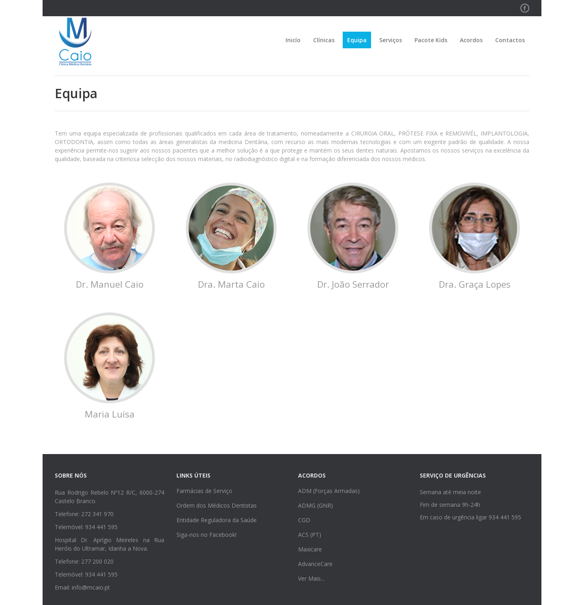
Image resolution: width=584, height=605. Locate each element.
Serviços (390, 40)
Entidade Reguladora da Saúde (216, 520)
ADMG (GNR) (315, 505)
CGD (304, 520)
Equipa (357, 40)
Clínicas (324, 40)
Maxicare (310, 549)
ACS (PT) (309, 534)
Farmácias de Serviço (204, 491)
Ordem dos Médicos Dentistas (216, 505)
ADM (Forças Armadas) (329, 491)
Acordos (471, 40)
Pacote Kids (430, 40)
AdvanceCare (315, 564)
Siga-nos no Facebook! (206, 534)
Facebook (524, 7)
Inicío (293, 40)
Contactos (510, 40)
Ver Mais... (311, 578)
